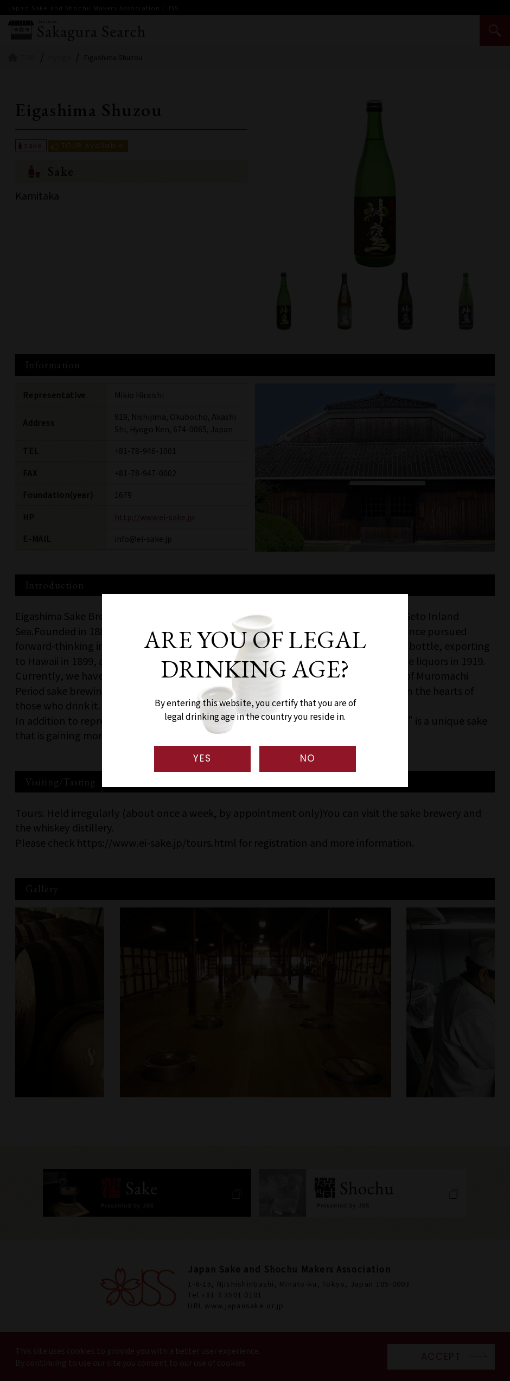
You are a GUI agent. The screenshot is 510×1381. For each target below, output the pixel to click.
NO (308, 758)
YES (202, 758)
